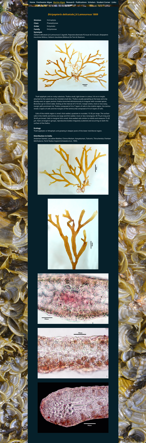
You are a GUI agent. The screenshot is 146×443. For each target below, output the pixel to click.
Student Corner (103, 2)
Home (32, 2)
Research (70, 2)
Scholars (91, 2)
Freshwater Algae (44, 2)
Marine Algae (59, 2)
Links (114, 2)
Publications (81, 2)
